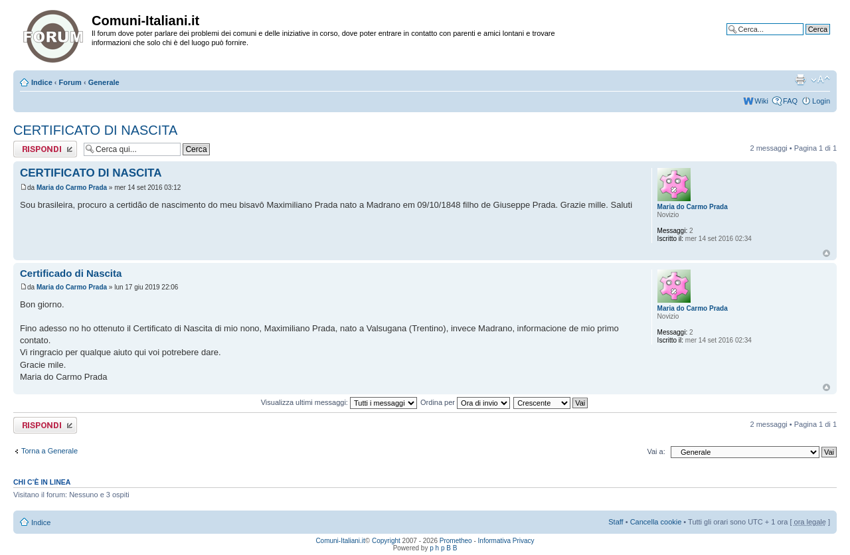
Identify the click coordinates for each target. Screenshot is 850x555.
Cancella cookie (656, 522)
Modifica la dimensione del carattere (820, 80)
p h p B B (443, 548)
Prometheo (456, 540)
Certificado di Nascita (71, 273)
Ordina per (465, 402)
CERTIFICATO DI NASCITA (95, 130)
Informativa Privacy (506, 540)
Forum (70, 82)
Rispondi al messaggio (45, 149)
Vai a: (656, 451)
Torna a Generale (49, 451)
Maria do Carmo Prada (72, 187)
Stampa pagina (800, 80)
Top (826, 253)
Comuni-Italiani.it (340, 540)
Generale (104, 82)
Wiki (761, 101)
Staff (615, 522)
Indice (41, 82)
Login (821, 101)
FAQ (790, 101)
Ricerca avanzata (802, 39)
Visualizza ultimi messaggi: (339, 402)
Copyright (386, 540)
